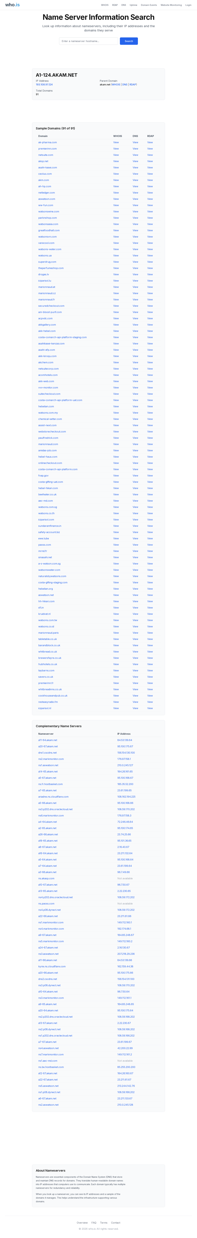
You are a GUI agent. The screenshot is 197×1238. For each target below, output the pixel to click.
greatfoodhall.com (49, 230)
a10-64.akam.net (48, 991)
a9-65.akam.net (47, 1004)
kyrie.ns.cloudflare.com (52, 966)
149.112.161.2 (124, 1054)
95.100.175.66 (125, 972)
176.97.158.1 (124, 758)
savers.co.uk (45, 676)
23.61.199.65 (124, 790)
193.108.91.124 (44, 84)
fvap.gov (43, 475)
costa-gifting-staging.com (52, 582)
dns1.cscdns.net (47, 752)
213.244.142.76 (126, 1085)
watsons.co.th (46, 513)
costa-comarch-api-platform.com (57, 469)
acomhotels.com (48, 374)
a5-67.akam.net (47, 777)
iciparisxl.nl (44, 708)
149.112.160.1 (124, 922)
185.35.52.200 (125, 784)
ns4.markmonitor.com (51, 928)
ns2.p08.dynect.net (49, 1029)
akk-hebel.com (47, 330)
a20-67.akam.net (48, 746)
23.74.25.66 (124, 834)
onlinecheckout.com (50, 462)
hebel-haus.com (47, 456)
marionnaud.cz (47, 293)
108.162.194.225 (126, 796)
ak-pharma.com (47, 142)
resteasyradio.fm (48, 701)
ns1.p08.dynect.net (49, 1092)
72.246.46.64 (125, 821)
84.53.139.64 (124, 740)
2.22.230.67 (124, 1023)
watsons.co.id (46, 626)
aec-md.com (45, 500)
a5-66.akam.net (47, 802)
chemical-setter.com (50, 418)
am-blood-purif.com (50, 312)
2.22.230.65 (124, 891)
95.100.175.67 (125, 746)
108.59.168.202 (126, 1016)
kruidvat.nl (44, 613)
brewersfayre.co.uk (49, 657)
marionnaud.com (48, 444)
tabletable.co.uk (47, 639)
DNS (123, 5)
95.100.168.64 (125, 859)
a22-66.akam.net (48, 916)
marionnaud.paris (48, 632)
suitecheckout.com (49, 393)
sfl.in (41, 607)
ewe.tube (43, 538)
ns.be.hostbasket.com (51, 1067)
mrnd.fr (42, 551)
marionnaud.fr (46, 299)
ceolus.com (45, 173)
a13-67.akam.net (47, 1023)
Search (129, 41)
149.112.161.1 (124, 997)
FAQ (93, 1222)
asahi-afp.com (46, 349)
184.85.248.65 (125, 1004)
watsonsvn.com (47, 236)
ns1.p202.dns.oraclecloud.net (55, 1035)
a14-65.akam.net (48, 771)
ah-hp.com (44, 186)
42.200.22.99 (125, 1048)
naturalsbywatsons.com (52, 576)
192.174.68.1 (124, 928)
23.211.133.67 (124, 1098)
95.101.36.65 (124, 840)
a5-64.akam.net (47, 859)
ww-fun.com (45, 205)
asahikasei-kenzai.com (51, 343)
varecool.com (46, 242)
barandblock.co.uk (49, 645)
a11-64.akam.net (47, 740)
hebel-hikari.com (48, 488)
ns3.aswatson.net (48, 953)
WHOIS (105, 5)
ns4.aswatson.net (48, 1048)
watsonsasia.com (48, 224)
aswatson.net (46, 595)
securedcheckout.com (51, 305)
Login (188, 5)
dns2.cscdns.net (47, 979)
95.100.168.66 (125, 802)
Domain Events (149, 5)
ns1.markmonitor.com (50, 922)
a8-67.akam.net (47, 846)
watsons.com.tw (47, 620)
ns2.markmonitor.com (51, 758)
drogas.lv (43, 274)
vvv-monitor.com (48, 387)
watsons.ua (45, 255)
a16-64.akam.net (48, 853)
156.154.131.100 (125, 979)
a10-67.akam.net (47, 884)
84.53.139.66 (124, 960)
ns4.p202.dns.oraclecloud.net (55, 897)
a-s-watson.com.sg (49, 563)
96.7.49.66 (123, 872)
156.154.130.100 (126, 752)
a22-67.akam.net (48, 1079)
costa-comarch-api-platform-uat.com (60, 400)
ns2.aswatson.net (48, 1104)
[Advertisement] (98, 58)
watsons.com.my (48, 412)
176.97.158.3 (124, 815)
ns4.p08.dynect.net (49, 909)
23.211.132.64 (125, 853)
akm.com (43, 180)
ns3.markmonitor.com (51, 997)
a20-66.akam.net (48, 972)
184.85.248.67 (125, 935)
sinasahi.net (45, 557)
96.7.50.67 (123, 884)
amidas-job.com (47, 450)
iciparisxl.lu (44, 280)
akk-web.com (46, 381)
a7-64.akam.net (47, 865)
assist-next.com (47, 425)
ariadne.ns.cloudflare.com (53, 796)
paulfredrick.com (48, 437)
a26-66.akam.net (48, 834)
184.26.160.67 (125, 1073)
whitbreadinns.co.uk (50, 689)
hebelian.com (46, 406)
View (116, 142)
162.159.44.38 (125, 966)
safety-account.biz (49, 532)
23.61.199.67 (124, 1041)
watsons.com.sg (47, 507)
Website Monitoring (171, 5)
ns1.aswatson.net (48, 765)
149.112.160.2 (124, 941)
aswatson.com (46, 198)
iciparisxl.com (46, 519)
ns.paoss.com (46, 903)
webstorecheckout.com (52, 431)
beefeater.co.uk (47, 494)
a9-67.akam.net (47, 935)
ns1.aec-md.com (47, 1060)
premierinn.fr (46, 683)
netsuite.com (45, 154)
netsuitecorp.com (48, 368)
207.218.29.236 (126, 953)
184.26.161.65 (125, 771)
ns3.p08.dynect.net (49, 985)
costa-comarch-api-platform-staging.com (62, 337)
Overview (82, 1222)
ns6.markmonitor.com (51, 815)
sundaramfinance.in (49, 525)
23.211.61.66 (124, 916)
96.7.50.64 (123, 991)
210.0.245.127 (125, 765)
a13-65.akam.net (47, 891)
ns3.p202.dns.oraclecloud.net (55, 809)
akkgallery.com (47, 324)
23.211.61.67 (124, 1079)
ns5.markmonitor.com (51, 941)
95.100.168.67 (125, 777)
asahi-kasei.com (47, 167)
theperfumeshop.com (51, 268)
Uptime (133, 5)
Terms (103, 1222)
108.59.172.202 (126, 897)
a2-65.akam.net (47, 828)
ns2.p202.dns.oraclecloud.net (55, 1016)
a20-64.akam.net (48, 1010)
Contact (115, 1222)
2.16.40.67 (123, 846)
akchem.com (45, 362)
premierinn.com (47, 148)
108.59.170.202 (126, 809)
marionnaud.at (46, 286)
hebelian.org (45, 588)
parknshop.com (47, 217)
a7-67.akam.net (47, 1041)
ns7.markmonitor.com (51, 1054)
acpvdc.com (45, 318)
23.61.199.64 (124, 865)
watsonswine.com (48, 211)
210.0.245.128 (125, 1104)
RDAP (115, 5)
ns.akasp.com (46, 878)
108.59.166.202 (126, 1035)
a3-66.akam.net (47, 872)
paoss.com (44, 544)
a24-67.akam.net (48, 947)
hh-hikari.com (46, 601)
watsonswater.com (49, 569)
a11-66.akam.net (47, 960)
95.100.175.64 (125, 1010)
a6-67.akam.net (47, 1098)
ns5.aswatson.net (48, 1085)
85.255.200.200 (126, 1067)
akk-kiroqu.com (47, 356)
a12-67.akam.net (47, 1073)
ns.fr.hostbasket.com (50, 784)
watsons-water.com (49, 249)
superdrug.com (47, 261)
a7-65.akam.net (47, 790)
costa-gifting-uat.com (50, 481)
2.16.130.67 (123, 947)
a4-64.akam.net (47, 821)
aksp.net (43, 161)
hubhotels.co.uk (47, 664)
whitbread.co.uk (47, 651)
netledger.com (46, 192)
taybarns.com (46, 670)
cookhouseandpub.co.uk (52, 695)
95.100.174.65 (125, 828)
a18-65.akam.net (47, 840)
